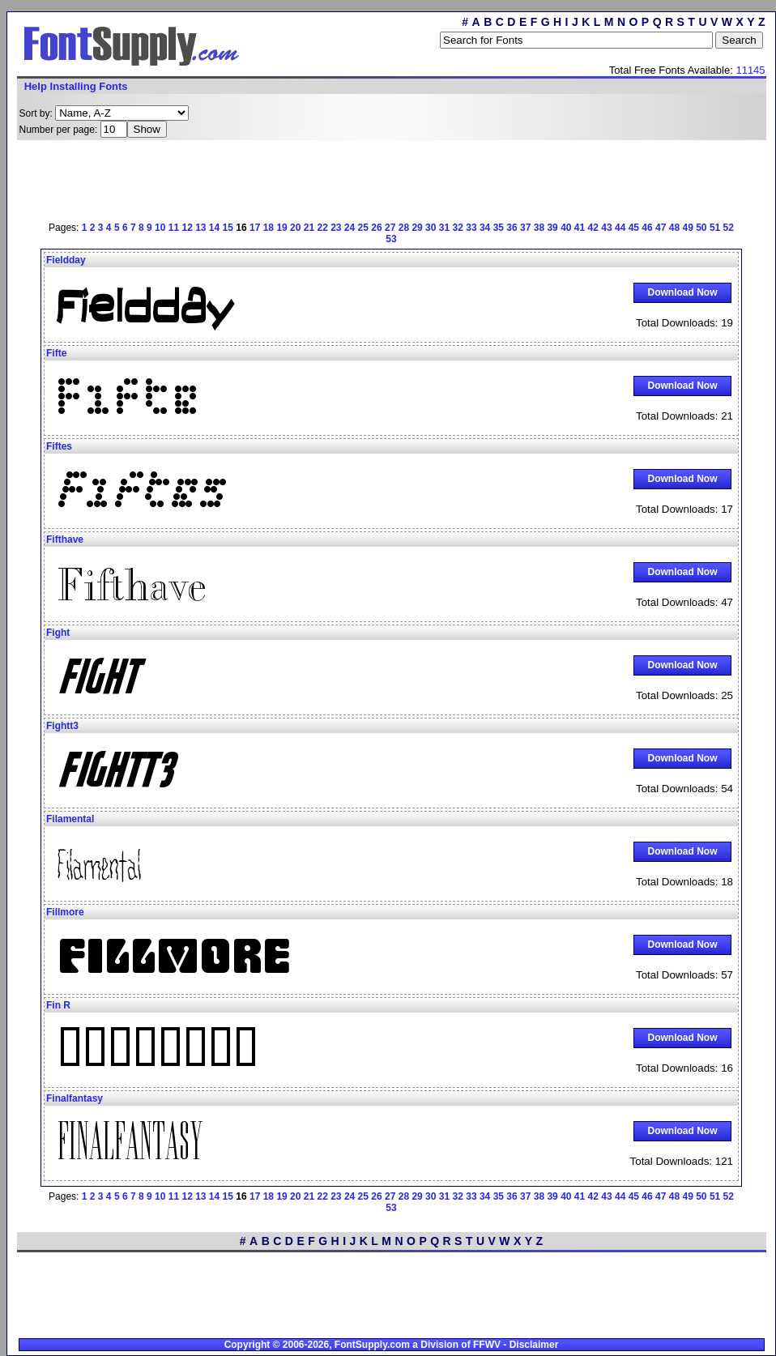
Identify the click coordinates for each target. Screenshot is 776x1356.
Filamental (70, 819)
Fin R (58, 1005)
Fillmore (65, 912)
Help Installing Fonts (76, 86)
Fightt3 (62, 725)
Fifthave (64, 539)
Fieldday (66, 260)
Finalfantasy (74, 1098)
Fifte (56, 353)
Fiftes (59, 446)
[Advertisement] (202, 178)
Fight (58, 632)
